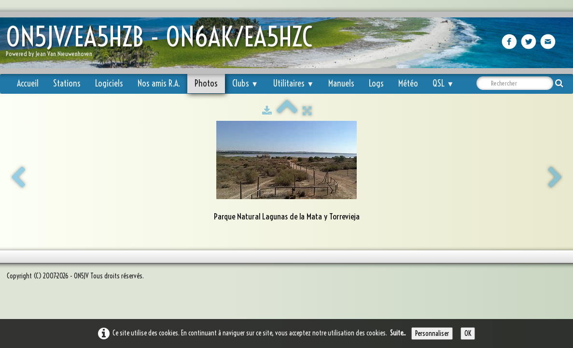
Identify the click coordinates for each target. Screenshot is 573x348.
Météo (408, 83)
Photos (206, 83)
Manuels (341, 83)
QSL (443, 83)
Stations (67, 83)
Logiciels (109, 83)
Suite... (398, 333)
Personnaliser (432, 333)
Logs (376, 83)
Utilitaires (293, 83)
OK (467, 333)
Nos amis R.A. (159, 83)
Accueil (28, 83)
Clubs (245, 83)
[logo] (163, 43)
